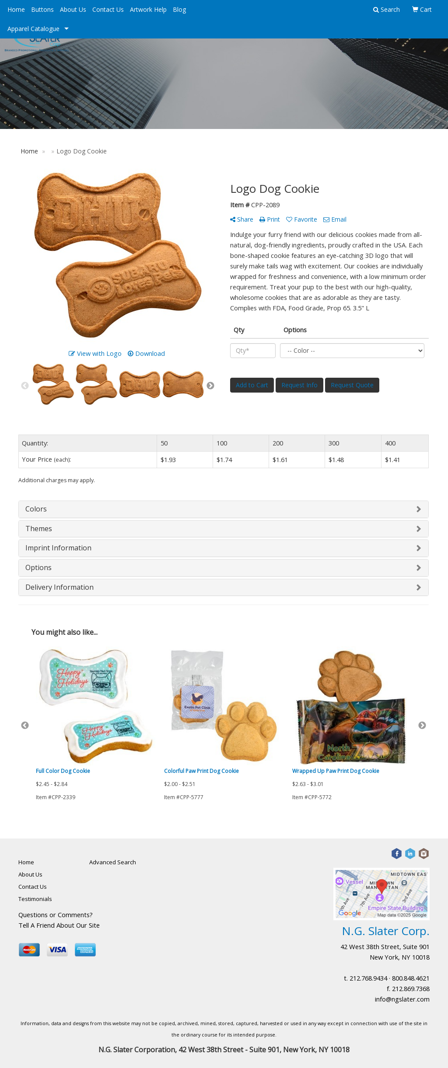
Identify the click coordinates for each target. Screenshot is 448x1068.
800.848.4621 (411, 978)
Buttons (42, 9)
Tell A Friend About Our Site (59, 925)
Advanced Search (112, 862)
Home (16, 9)
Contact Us (108, 9)
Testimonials (35, 899)
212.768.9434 (368, 978)
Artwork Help (148, 9)
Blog (179, 9)
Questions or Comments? (55, 914)
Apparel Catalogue (33, 28)
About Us (73, 9)
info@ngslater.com (402, 999)
